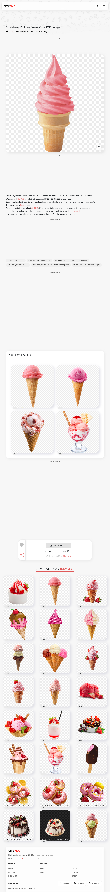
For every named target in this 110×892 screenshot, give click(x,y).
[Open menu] (103, 6)
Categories (12, 872)
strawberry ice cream (16, 260)
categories (77, 211)
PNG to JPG (12, 876)
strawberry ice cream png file (39, 260)
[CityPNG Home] (10, 6)
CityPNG (21, 199)
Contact (43, 872)
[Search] (97, 6)
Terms (74, 868)
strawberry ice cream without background (71, 260)
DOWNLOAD (58, 545)
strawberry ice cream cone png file (86, 265)
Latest (10, 868)
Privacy (75, 872)
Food (22, 205)
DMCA (74, 876)
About (42, 868)
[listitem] (64, 883)
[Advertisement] (55, 46)
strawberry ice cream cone (18, 265)
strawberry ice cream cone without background (51, 265)
